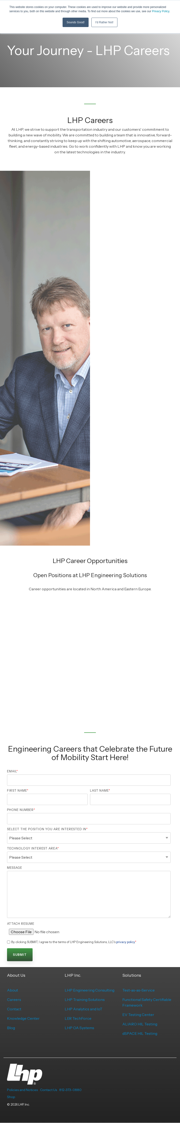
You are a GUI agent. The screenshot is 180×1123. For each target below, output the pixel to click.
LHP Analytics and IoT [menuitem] (83, 1009)
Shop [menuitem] (11, 1097)
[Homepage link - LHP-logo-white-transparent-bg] (24, 1082)
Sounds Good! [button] (76, 22)
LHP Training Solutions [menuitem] (85, 999)
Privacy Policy (160, 11)
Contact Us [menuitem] (48, 1090)
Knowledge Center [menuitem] (23, 1018)
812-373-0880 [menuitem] (70, 1090)
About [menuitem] (12, 990)
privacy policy (125, 942)
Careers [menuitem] (14, 999)
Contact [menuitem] (14, 1009)
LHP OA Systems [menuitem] (79, 1027)
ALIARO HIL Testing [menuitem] (139, 1024)
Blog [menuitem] (11, 1027)
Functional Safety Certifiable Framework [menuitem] (147, 1002)
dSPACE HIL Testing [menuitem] (139, 1033)
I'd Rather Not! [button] (104, 22)
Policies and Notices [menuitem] (22, 1090)
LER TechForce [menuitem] (78, 1018)
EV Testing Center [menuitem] (138, 1014)
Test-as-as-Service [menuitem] (138, 990)
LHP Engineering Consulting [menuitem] (89, 990)
